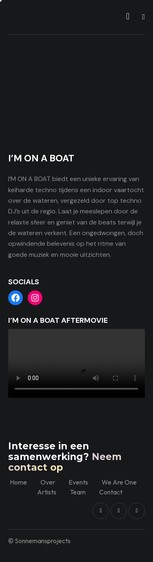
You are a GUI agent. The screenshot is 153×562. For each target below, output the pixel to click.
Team (78, 492)
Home (18, 482)
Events (78, 482)
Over (47, 482)
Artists (46, 492)
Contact (110, 492)
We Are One (119, 482)
